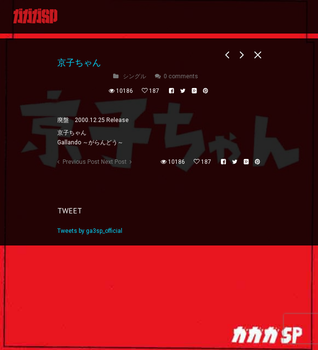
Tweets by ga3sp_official (89, 231)
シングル (134, 76)
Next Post (114, 161)
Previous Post (81, 161)
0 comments (181, 76)
